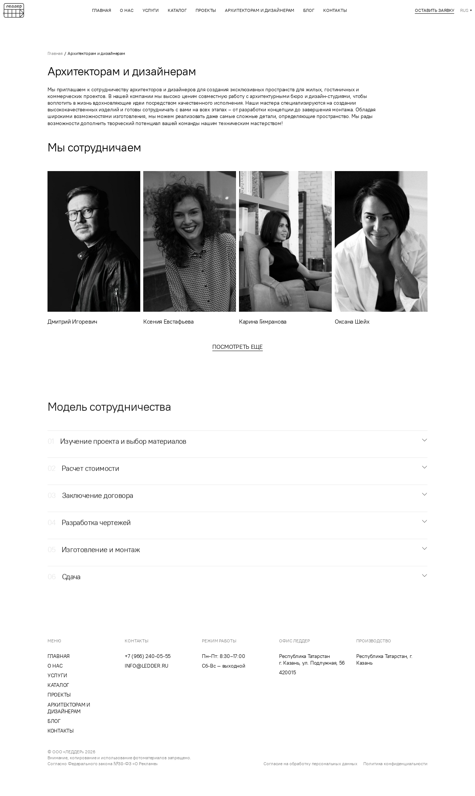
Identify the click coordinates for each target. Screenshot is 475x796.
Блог (308, 10)
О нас (126, 10)
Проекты (206, 10)
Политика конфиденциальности (395, 763)
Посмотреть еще (237, 346)
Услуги (150, 10)
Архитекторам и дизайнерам (259, 10)
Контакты (335, 10)
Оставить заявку (434, 10)
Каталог (177, 10)
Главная (101, 10)
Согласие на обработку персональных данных (310, 763)
